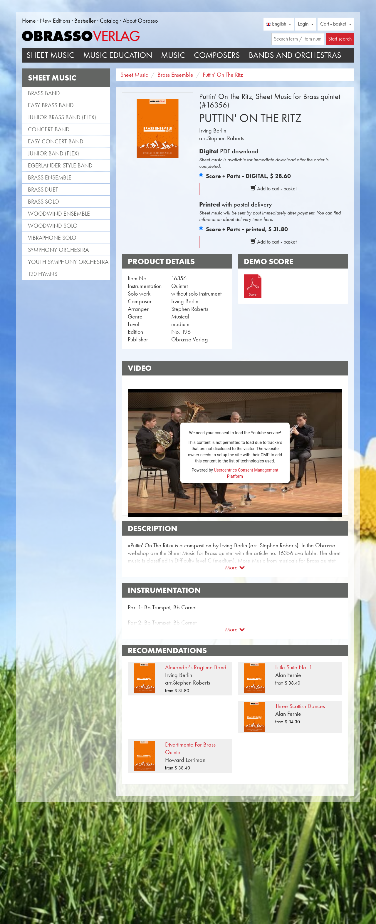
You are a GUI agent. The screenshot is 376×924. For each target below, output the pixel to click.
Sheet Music (50, 55)
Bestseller (85, 21)
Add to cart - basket (274, 188)
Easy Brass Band (51, 105)
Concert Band (49, 129)
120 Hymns (42, 273)
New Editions (55, 21)
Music (173, 55)
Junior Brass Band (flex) (62, 117)
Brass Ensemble (49, 177)
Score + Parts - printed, (247, 229)
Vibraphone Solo (52, 237)
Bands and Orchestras (295, 55)
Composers (217, 55)
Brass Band (44, 93)
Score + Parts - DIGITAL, (248, 176)
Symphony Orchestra (58, 249)
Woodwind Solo (53, 225)
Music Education (117, 55)
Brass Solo (43, 201)
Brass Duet (43, 189)
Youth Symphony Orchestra (68, 261)
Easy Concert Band (55, 141)
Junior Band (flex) (53, 153)
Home (29, 21)
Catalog (109, 21)
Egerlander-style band (60, 165)
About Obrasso (140, 21)
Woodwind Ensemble (59, 213)
